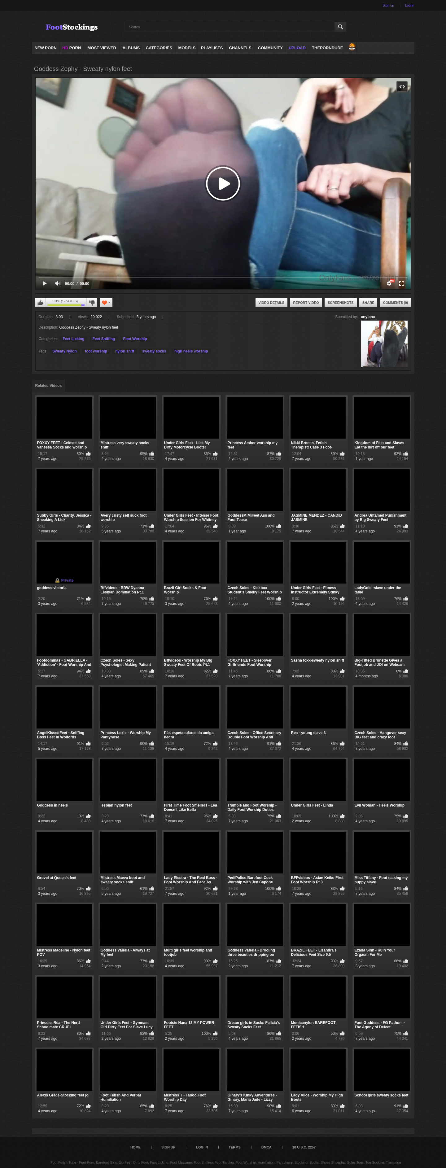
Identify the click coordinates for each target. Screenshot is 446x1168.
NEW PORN (45, 48)
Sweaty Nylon (65, 351)
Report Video (306, 302)
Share (368, 302)
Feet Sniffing (104, 339)
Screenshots (341, 302)
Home (135, 1147)
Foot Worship (135, 339)
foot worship (96, 351)
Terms (235, 1147)
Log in (409, 5)
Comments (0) (395, 302)
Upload (297, 48)
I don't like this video (91, 302)
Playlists (212, 48)
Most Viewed (101, 48)
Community (270, 48)
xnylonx (368, 317)
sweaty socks (154, 351)
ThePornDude (327, 48)
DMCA (266, 1147)
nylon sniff (124, 351)
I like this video (40, 302)
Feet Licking (73, 339)
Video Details (272, 302)
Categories (159, 48)
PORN (71, 48)
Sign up (388, 5)
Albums (131, 48)
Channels (240, 48)
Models (187, 48)
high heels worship (191, 351)
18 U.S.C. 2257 (304, 1147)
